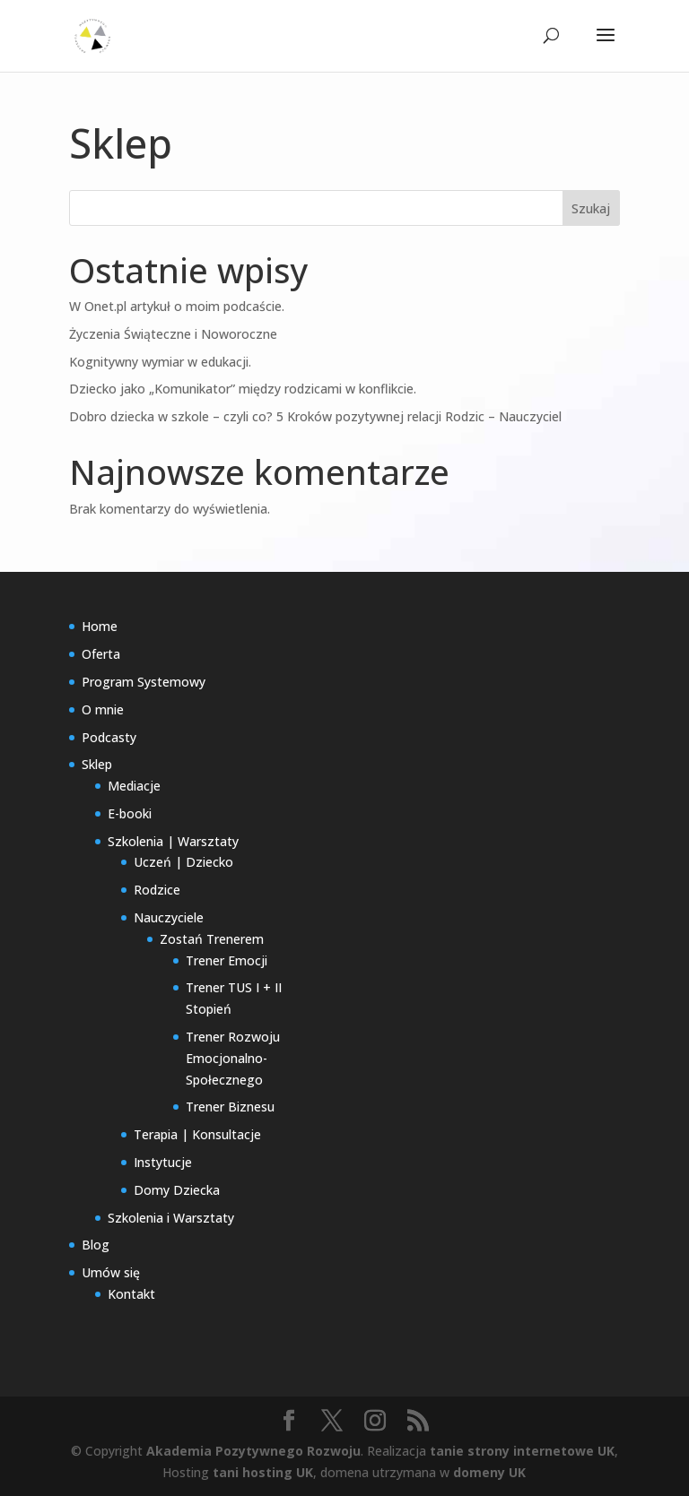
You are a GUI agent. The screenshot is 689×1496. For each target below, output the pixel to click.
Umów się (111, 1272)
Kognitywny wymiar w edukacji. (160, 361)
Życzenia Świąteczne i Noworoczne (173, 333)
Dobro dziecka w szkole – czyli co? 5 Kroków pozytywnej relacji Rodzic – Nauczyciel (315, 416)
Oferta (101, 653)
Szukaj (590, 208)
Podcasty (109, 737)
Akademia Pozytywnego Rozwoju (253, 1450)
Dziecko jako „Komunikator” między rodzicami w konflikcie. (242, 388)
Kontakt (131, 1293)
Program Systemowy (143, 681)
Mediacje (134, 785)
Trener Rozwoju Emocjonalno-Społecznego (233, 1058)
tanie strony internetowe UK (522, 1450)
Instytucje (163, 1162)
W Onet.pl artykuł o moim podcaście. (176, 306)
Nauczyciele (169, 917)
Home (100, 626)
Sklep (97, 764)
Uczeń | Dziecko (183, 861)
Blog (95, 1244)
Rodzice (157, 889)
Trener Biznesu (230, 1106)
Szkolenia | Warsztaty (173, 841)
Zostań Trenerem (212, 938)
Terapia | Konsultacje (197, 1134)
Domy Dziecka (177, 1189)
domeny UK (489, 1472)
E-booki (130, 813)
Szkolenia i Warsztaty (171, 1217)
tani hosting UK (263, 1472)
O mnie (103, 709)
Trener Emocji (226, 960)
